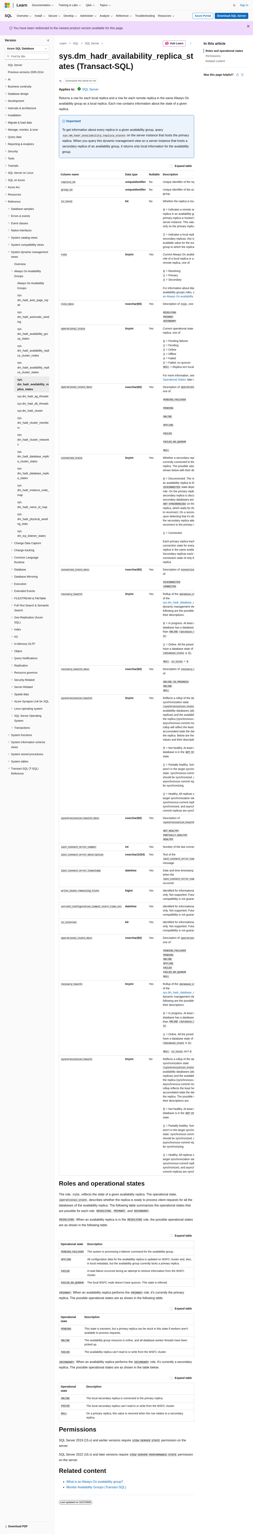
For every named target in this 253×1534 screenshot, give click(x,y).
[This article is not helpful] (242, 74)
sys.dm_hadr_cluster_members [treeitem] (33, 422)
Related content (215, 61)
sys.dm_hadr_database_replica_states (186, 602)
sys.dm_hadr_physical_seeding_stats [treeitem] (32, 519)
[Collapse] (48, 40)
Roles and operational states (224, 50)
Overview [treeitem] (20, 264)
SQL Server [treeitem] (15, 65)
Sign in (244, 5)
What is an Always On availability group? (94, 1481)
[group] (126, 673)
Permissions (213, 56)
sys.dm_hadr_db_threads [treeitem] (32, 403)
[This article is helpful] (237, 74)
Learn (63, 43)
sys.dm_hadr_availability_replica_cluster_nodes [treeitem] (33, 350)
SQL (76, 43)
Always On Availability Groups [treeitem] (30, 286)
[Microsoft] (7, 5)
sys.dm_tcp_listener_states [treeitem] (31, 534)
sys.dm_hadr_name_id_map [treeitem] (32, 505)
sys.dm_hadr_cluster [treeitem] (30, 410)
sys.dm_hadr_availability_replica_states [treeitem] (33, 384)
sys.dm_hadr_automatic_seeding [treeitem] (33, 317)
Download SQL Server (231, 15)
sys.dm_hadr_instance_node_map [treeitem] (33, 490)
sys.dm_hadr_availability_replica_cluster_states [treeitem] (33, 367)
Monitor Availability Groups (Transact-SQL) (96, 1487)
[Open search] (234, 5)
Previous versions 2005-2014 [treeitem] (26, 72)
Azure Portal (203, 15)
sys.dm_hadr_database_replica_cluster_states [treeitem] (33, 456)
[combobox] (27, 49)
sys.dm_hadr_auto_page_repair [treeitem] (32, 300)
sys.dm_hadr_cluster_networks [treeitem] (33, 439)
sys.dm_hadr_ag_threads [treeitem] (32, 396)
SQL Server (92, 43)
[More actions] (190, 43)
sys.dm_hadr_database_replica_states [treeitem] (33, 473)
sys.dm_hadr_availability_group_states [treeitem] (32, 333)
